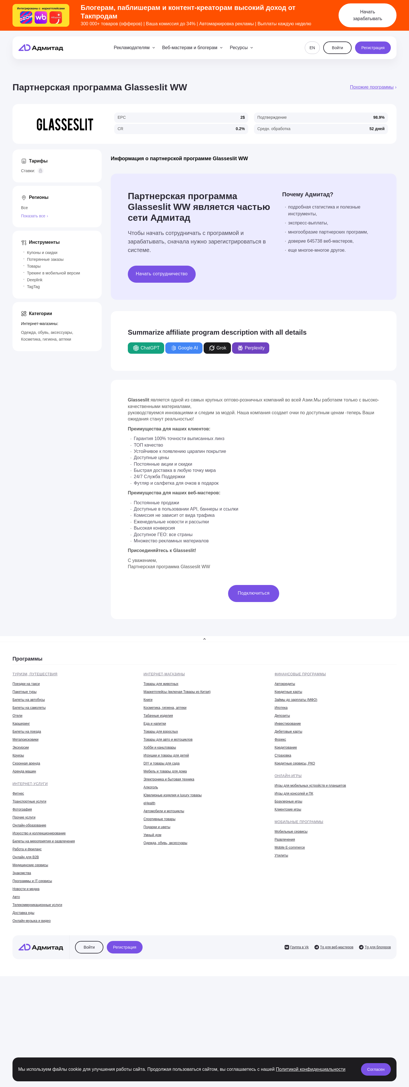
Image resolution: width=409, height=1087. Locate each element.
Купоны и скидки (42, 252)
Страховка (283, 755)
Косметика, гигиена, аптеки (46, 339)
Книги (147, 700)
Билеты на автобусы (28, 700)
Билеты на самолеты (29, 708)
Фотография (22, 809)
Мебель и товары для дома (165, 771)
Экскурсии (20, 747)
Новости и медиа (25, 889)
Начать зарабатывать (367, 15)
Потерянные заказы (45, 259)
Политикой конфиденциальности (310, 1069)
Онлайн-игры (288, 776)
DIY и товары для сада (161, 763)
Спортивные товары (159, 819)
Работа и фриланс (27, 849)
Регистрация (373, 47)
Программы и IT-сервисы (32, 881)
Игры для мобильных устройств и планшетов (310, 786)
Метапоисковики (25, 740)
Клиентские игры (288, 809)
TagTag (33, 286)
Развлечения (285, 840)
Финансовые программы (300, 674)
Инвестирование (288, 724)
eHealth (149, 803)
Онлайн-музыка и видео (31, 921)
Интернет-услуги (30, 784)
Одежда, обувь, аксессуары (46, 332)
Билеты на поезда (26, 732)
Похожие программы (371, 87)
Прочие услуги (24, 817)
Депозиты (282, 716)
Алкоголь (150, 787)
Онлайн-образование (29, 825)
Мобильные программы (299, 822)
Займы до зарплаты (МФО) (296, 700)
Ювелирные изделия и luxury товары (172, 795)
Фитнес (18, 794)
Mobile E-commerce (290, 847)
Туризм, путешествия (34, 674)
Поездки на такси (26, 684)
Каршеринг (21, 724)
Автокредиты (285, 684)
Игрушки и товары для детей (166, 755)
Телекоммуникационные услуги (37, 905)
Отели (17, 716)
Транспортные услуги (29, 801)
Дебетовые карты (288, 732)
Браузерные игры (288, 801)
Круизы (18, 755)
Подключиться (254, 593)
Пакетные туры (24, 692)
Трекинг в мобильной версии (53, 273)
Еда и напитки (154, 724)
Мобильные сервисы (291, 832)
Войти (337, 47)
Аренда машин (24, 771)
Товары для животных (160, 684)
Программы (27, 659)
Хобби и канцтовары (159, 747)
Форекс (280, 740)
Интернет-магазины (164, 674)
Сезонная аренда (26, 763)
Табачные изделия (158, 716)
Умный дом (152, 835)
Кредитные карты (288, 692)
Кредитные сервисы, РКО (295, 763)
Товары (34, 266)
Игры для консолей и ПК (294, 794)
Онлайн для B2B (25, 857)
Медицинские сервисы (30, 865)
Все (24, 207)
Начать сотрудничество (162, 273)
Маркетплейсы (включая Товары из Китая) (176, 692)
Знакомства (21, 873)
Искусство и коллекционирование (39, 833)
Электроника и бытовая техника (168, 779)
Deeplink (34, 280)
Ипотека (281, 708)
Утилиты (281, 855)
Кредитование (286, 747)
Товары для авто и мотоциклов (167, 740)
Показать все (33, 216)
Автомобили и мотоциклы (163, 811)
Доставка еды (23, 913)
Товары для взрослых (160, 732)
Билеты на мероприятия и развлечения (43, 841)
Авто (16, 897)
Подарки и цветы (156, 827)
